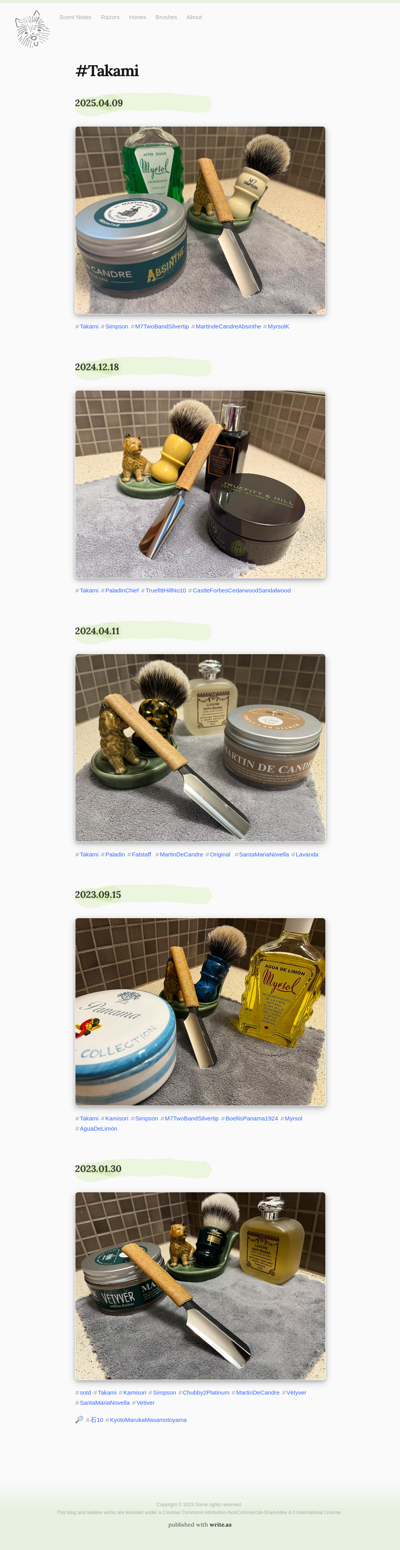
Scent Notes (75, 17)
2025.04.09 (99, 103)
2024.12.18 (97, 367)
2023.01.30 (98, 1169)
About (194, 17)
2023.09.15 (98, 894)
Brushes (166, 17)
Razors (110, 17)
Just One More (32, 16)
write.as (221, 1524)
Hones (137, 17)
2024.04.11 (97, 631)
